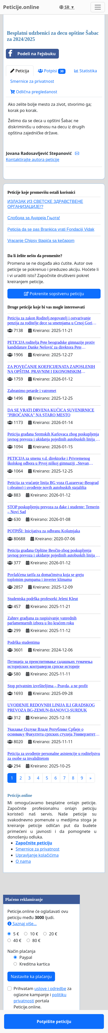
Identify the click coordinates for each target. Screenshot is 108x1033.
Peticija (19, 71)
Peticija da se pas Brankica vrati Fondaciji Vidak (50, 244)
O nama (23, 876)
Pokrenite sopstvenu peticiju (54, 308)
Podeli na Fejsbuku (31, 53)
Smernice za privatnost (32, 81)
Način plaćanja (21, 966)
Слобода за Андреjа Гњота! (33, 233)
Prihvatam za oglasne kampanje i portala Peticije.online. (42, 1013)
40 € (17, 955)
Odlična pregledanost (33, 92)
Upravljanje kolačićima (37, 870)
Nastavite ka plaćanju (31, 991)
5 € (16, 948)
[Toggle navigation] (98, 7)
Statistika (85, 71)
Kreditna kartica (34, 979)
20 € (53, 948)
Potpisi (52, 71)
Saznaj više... (22, 938)
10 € (34, 948)
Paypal (25, 972)
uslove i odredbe (50, 1003)
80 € (36, 955)
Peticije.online (21, 7)
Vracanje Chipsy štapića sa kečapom (40, 255)
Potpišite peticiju (54, 182)
